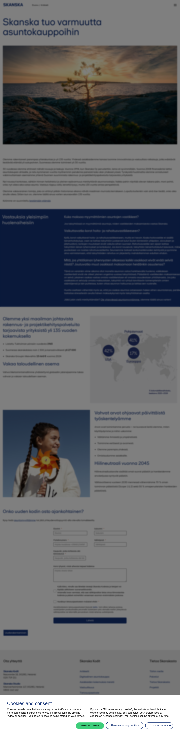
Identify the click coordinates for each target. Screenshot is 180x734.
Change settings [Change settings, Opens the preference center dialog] (159, 726)
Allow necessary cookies (125, 726)
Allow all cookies (89, 726)
